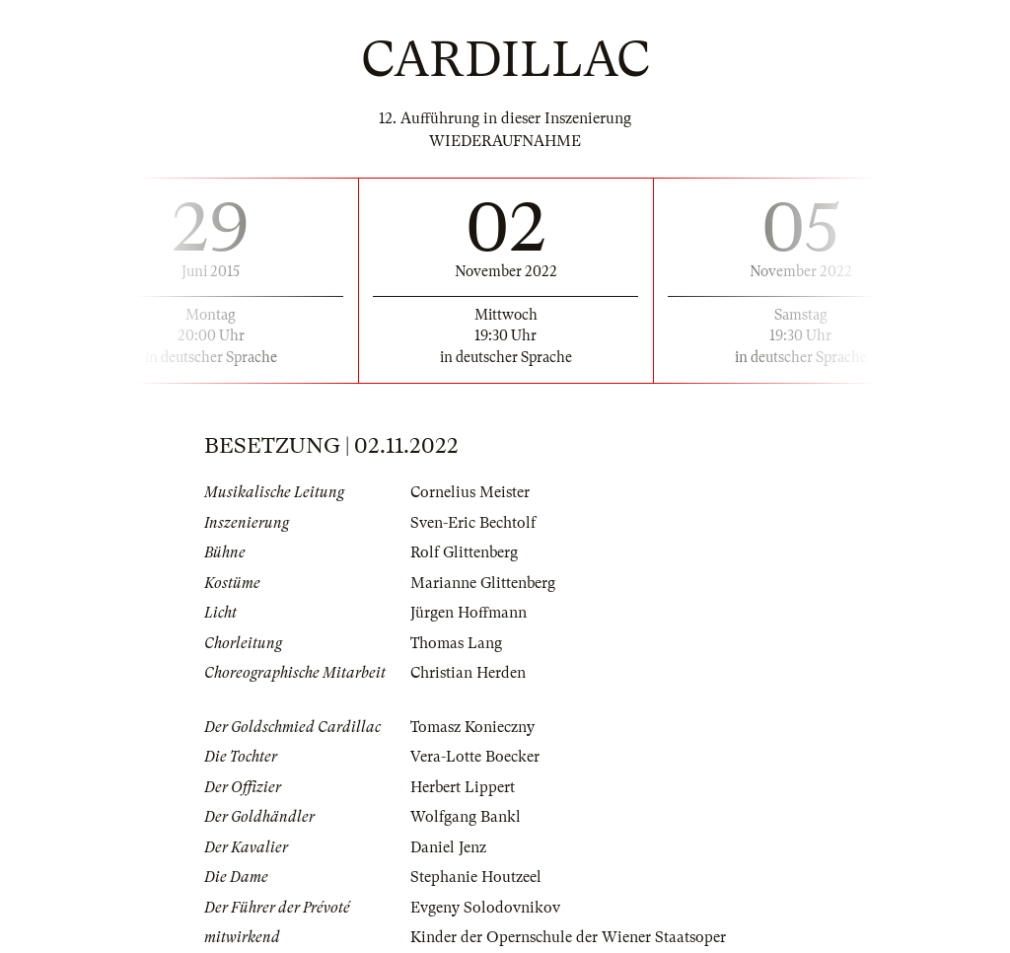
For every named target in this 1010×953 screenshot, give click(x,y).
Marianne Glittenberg (482, 583)
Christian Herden (468, 673)
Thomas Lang (456, 643)
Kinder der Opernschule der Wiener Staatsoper (568, 937)
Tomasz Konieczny (472, 727)
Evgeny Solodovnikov (485, 907)
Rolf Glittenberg (464, 552)
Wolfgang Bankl (465, 817)
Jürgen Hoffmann (468, 613)
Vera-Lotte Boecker (475, 757)
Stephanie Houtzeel (475, 877)
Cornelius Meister (470, 492)
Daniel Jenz (448, 847)
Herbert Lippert (462, 787)
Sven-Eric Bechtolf (473, 523)
